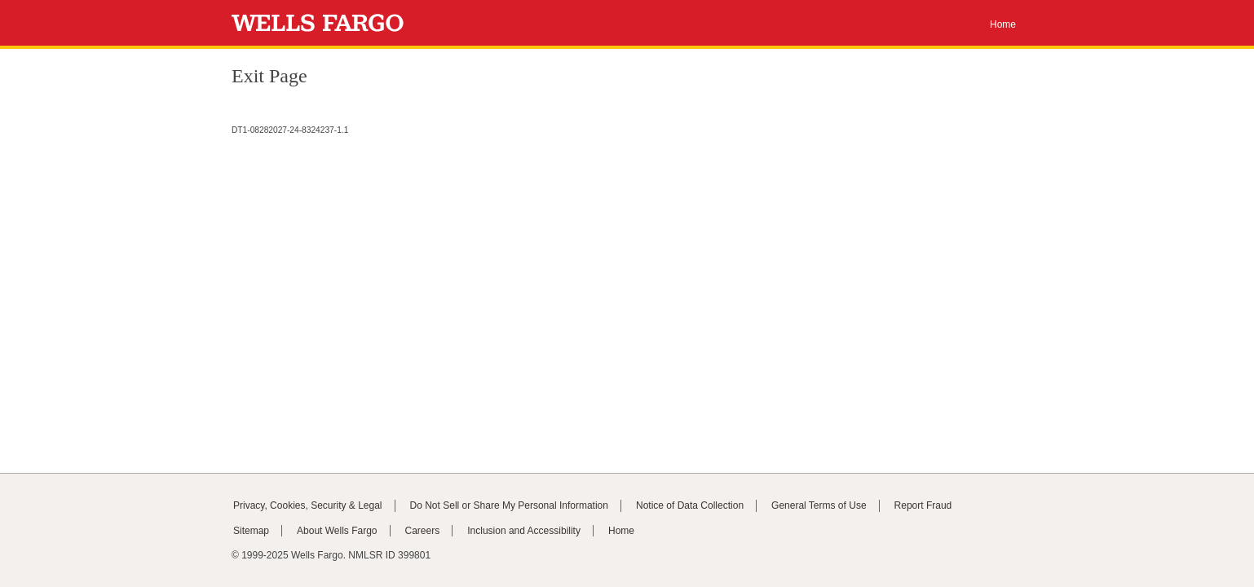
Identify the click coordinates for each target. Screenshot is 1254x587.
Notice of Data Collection (690, 505)
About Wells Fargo (337, 530)
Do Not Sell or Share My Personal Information (509, 505)
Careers (422, 530)
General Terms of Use (819, 505)
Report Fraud (923, 505)
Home (1003, 24)
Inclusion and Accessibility (524, 530)
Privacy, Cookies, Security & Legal (307, 505)
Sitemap (251, 530)
